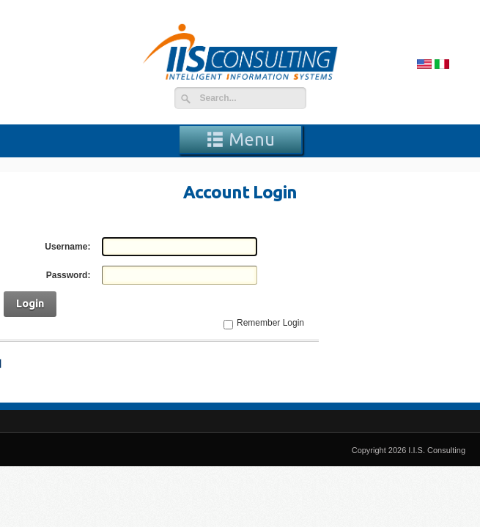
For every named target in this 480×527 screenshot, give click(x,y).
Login (30, 304)
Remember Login (270, 323)
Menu (240, 140)
